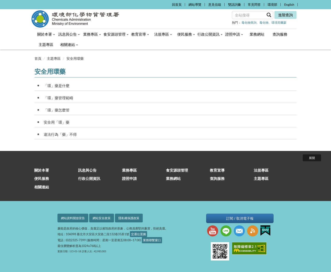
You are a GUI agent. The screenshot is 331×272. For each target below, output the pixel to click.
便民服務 (41, 178)
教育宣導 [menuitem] (140, 34)
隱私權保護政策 (128, 218)
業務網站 (173, 178)
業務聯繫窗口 (152, 240)
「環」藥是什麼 (56, 85)
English (289, 4)
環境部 (272, 4)
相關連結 (41, 187)
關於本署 (41, 170)
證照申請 (129, 178)
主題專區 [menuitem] (46, 44)
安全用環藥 (75, 58)
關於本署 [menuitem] (46, 34)
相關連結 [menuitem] (69, 44)
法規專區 (261, 170)
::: (167, 3)
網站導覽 (194, 4)
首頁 (37, 58)
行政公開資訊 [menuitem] (210, 34)
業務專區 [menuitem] (92, 34)
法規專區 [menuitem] (163, 34)
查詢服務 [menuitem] (280, 34)
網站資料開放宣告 (73, 218)
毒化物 (264, 22)
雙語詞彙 (234, 4)
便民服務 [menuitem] (186, 34)
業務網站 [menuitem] (257, 34)
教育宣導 (217, 170)
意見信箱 (214, 4)
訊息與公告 (87, 170)
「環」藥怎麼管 (56, 110)
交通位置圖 (138, 234)
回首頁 (177, 4)
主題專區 (54, 58)
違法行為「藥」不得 (60, 134)
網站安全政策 (102, 218)
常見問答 (254, 4)
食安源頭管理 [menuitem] (115, 34)
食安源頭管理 (177, 170)
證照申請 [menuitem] (234, 34)
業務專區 (129, 170)
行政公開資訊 (89, 178)
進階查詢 (285, 15)
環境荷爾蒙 (278, 22)
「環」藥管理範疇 (58, 98)
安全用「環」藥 (56, 122)
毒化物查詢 (249, 22)
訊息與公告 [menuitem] (69, 34)
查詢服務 (217, 178)
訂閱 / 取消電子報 (240, 218)
